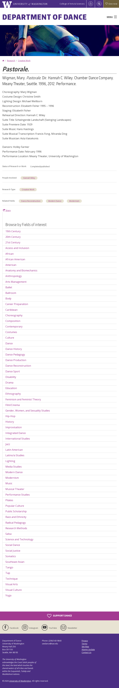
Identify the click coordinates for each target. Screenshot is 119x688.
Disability (10, 377)
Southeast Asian (14, 562)
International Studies (17, 438)
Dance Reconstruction (30, 201)
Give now (111, 3)
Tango (9, 567)
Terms (84, 643)
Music (8, 483)
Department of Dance (44, 16)
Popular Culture (14, 505)
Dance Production (15, 360)
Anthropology (13, 276)
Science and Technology (19, 539)
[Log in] (90, 4)
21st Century (12, 242)
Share (7, 210)
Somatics (10, 556)
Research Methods (16, 528)
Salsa (8, 534)
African (9, 253)
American (10, 265)
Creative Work (24, 60)
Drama (9, 382)
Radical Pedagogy (15, 522)
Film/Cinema (12, 405)
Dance (9, 343)
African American (15, 259)
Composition (12, 321)
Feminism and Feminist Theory (23, 399)
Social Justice (12, 550)
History (9, 421)
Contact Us (86, 652)
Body (8, 298)
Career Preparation (16, 304)
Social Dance (12, 545)
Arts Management (15, 281)
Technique (11, 578)
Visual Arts (11, 584)
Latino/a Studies (14, 455)
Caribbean (11, 309)
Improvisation (13, 427)
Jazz (7, 444)
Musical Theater (14, 489)
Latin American (14, 449)
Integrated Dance (15, 433)
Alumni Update (88, 649)
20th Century (13, 237)
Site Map (85, 646)
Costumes (11, 332)
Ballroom (10, 293)
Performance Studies (17, 494)
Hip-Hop (10, 416)
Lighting (10, 461)
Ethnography (13, 393)
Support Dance (59, 616)
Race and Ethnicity (15, 517)
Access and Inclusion (17, 248)
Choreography (13, 315)
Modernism (74, 201)
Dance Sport (12, 371)
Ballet (8, 287)
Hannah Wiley (29, 178)
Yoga (8, 595)
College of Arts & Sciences (72, 3)
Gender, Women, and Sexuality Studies (27, 410)
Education (11, 388)
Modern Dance (54, 201)
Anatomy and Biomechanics (21, 270)
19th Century (13, 231)
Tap (7, 573)
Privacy (85, 640)
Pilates (9, 500)
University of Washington (20, 681)
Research (11, 60)
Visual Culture (13, 590)
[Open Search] (99, 4)
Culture (9, 337)
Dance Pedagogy (15, 354)
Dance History (13, 349)
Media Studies (13, 466)
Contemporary (13, 326)
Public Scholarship (16, 511)
